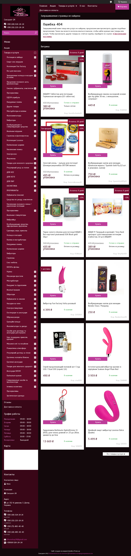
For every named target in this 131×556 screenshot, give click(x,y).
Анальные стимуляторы (16, 215)
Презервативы (12, 93)
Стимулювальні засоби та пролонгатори (17, 381)
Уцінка (9, 271)
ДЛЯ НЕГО (11, 177)
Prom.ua (77, 551)
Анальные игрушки (14, 131)
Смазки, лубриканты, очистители (20, 88)
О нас (82, 6)
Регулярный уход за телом (18, 168)
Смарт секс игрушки (15, 62)
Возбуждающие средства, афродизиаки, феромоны (17, 225)
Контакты (92, 6)
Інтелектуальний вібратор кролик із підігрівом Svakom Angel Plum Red (104, 368)
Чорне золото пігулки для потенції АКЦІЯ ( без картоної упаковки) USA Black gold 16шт (62, 234)
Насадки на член (13, 303)
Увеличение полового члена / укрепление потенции (19, 205)
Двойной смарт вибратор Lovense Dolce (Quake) (106, 431)
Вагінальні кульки (14, 375)
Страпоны (10, 258)
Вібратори (11, 294)
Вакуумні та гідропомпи (16, 285)
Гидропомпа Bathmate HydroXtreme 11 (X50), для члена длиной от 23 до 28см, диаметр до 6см (61, 432)
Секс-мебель (12, 262)
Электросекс (12, 154)
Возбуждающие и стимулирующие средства (17, 126)
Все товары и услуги (115, 454)
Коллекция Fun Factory (16, 66)
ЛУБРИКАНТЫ (12, 190)
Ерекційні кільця (13, 322)
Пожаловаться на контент (58, 553)
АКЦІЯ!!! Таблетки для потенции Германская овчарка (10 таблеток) (59, 95)
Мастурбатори (12, 281)
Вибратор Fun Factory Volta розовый (59, 303)
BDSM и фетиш (13, 267)
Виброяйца (11, 220)
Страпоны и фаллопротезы (18, 136)
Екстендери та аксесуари (17, 312)
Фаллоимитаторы (14, 116)
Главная (43, 6)
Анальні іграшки (13, 290)
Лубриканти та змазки (16, 299)
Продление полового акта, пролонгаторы (18, 83)
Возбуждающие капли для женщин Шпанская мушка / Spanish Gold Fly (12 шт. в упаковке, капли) (107, 165)
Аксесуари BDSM (14, 371)
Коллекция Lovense (15, 140)
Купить (53, 86)
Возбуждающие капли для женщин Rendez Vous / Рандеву (104, 304)
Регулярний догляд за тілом (18, 353)
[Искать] (35, 33)
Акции (53, 6)
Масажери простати (15, 276)
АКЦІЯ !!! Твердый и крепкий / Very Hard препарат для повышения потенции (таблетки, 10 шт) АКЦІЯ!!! (106, 234)
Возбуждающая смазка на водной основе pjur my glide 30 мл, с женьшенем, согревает (107, 96)
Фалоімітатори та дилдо (17, 326)
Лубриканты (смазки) (15, 195)
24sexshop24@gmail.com (17, 539)
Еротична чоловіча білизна (18, 357)
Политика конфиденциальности (81, 553)
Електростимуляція (15, 308)
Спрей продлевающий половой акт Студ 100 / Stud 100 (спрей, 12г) (61, 368)
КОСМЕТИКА (12, 186)
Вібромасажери (13, 317)
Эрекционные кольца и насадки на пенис (20, 76)
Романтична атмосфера (16, 348)
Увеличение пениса (14, 149)
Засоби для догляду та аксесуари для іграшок (16, 332)
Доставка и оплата (48, 10)
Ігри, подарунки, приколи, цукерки (17, 338)
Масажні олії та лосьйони (17, 344)
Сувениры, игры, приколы (17, 231)
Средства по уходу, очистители (19, 199)
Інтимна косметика (14, 386)
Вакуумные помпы (14, 102)
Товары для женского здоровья (20, 163)
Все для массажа (14, 71)
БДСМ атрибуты (13, 97)
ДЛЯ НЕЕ (10, 172)
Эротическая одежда (15, 396)
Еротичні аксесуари (14, 362)
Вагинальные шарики (15, 145)
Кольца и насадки (14, 235)
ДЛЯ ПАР (10, 181)
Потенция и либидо (15, 57)
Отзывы (7, 402)
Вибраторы (11, 120)
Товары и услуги (66, 6)
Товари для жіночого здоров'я (19, 366)
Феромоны (11, 158)
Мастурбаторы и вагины (16, 111)
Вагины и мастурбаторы (16, 240)
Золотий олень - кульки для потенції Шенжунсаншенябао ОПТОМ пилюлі (60, 164)
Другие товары (13, 106)
